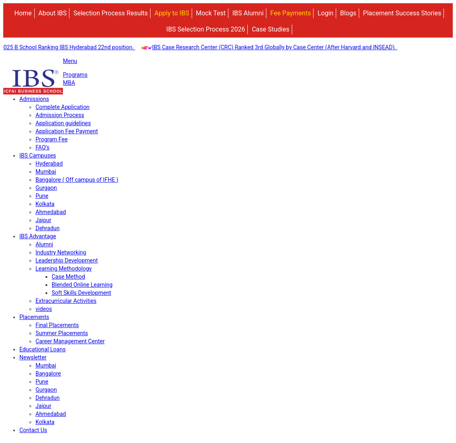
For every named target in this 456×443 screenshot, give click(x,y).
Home (23, 13)
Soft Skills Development (81, 293)
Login (325, 13)
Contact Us (33, 430)
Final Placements (57, 325)
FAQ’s (43, 147)
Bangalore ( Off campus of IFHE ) (77, 179)
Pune (42, 196)
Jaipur (43, 220)
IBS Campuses (37, 155)
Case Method (68, 276)
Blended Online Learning (82, 284)
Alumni (44, 244)
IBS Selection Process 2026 (205, 29)
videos (44, 309)
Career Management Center (70, 341)
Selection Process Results (110, 13)
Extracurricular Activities (66, 301)
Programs (75, 74)
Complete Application (63, 107)
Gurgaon (46, 188)
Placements (34, 317)
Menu (70, 61)
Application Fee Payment (67, 131)
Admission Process (60, 115)
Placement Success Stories (402, 13)
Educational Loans (42, 349)
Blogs (348, 13)
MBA (69, 83)
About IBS (52, 13)
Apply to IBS (172, 13)
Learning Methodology (64, 268)
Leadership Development (67, 260)
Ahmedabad (51, 212)
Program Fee (52, 139)
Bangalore (48, 373)
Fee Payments (290, 13)
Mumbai (46, 171)
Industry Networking (61, 252)
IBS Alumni (248, 13)
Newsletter (32, 357)
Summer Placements (62, 333)
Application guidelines (63, 123)
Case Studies (270, 29)
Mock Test (211, 13)
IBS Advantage (37, 236)
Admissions (34, 99)
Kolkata (45, 204)
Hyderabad (49, 163)
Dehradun (48, 228)
